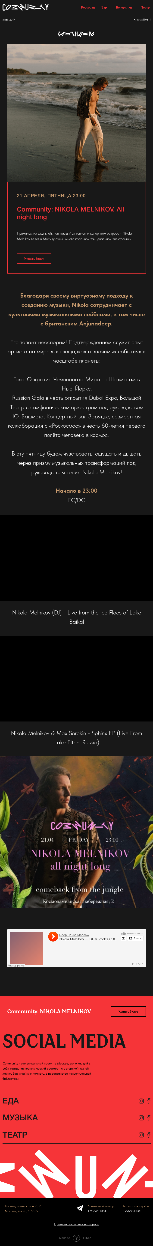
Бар (104, 7)
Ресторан (88, 7)
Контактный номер (100, 1206)
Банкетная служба (136, 1206)
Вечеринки (124, 7)
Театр (145, 7)
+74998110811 (142, 19)
